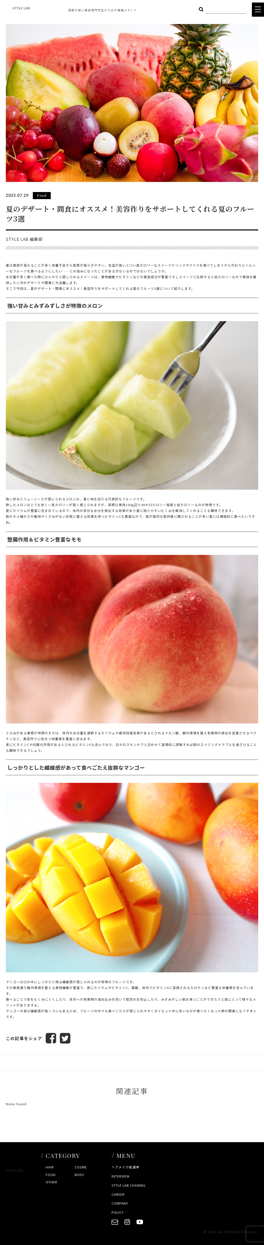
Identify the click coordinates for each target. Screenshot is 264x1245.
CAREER (118, 1194)
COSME (81, 1167)
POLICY (118, 1212)
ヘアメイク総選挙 (126, 1167)
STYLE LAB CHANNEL (129, 1185)
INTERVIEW (120, 1176)
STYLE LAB (21, 8)
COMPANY (120, 1203)
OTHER (51, 1182)
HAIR (50, 1167)
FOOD (51, 1174)
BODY (79, 1174)
